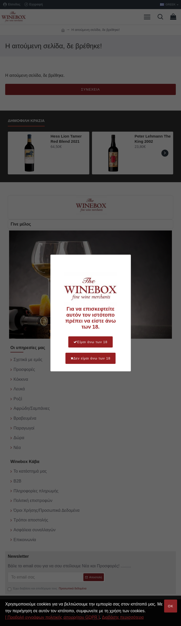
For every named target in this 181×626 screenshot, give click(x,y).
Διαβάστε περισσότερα (123, 617)
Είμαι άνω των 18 (90, 342)
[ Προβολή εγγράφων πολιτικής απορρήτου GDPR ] (52, 617)
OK (170, 606)
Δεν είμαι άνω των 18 (90, 358)
